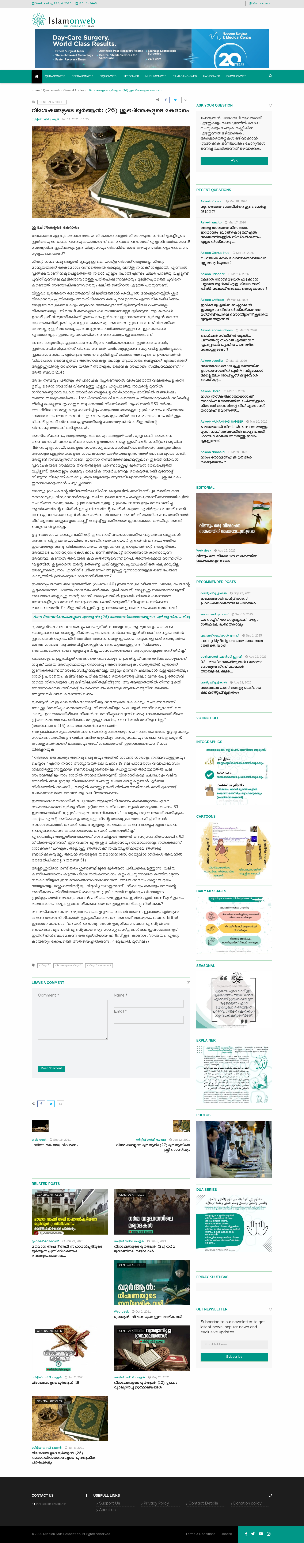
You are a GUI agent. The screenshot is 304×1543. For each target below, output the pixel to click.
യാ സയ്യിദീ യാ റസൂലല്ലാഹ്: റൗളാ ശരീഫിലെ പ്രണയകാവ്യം (229, 622)
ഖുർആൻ (44, 965)
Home (36, 90)
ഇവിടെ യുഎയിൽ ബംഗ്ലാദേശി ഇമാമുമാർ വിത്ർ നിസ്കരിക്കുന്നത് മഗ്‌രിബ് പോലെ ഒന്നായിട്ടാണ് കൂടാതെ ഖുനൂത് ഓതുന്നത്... (234, 313)
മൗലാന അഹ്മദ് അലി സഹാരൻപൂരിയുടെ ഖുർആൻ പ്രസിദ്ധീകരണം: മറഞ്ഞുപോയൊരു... (67, 1252)
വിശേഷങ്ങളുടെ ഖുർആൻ (68, 965)
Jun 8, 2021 (74, 1447)
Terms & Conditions (201, 1534)
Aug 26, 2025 (255, 656)
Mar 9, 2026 (237, 452)
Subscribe (234, 1357)
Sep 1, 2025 (252, 635)
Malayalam (260, 3)
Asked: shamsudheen (217, 331)
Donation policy (247, 1503)
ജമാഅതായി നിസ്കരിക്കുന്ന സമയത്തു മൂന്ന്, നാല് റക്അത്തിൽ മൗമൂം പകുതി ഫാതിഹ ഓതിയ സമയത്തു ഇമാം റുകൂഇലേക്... (234, 434)
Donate (226, 1534)
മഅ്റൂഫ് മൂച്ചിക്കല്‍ (214, 594)
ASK (234, 161)
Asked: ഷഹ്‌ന (211, 223)
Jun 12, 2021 (179, 1139)
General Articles (73, 90)
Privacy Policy (156, 1503)
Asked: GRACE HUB (215, 253)
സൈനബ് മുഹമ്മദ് (214, 615)
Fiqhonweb (108, 76)
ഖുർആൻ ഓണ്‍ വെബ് (99, 965)
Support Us (109, 1503)
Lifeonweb (131, 76)
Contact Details (203, 1503)
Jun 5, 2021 (156, 1241)
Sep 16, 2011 (60, 1139)
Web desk (39, 1140)
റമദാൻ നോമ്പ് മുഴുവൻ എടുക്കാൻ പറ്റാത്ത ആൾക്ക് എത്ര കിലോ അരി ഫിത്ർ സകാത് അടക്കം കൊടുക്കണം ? (234, 285)
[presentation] (70, 1049)
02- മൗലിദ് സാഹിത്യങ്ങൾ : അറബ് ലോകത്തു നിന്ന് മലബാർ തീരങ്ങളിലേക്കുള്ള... (231, 667)
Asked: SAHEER (212, 300)
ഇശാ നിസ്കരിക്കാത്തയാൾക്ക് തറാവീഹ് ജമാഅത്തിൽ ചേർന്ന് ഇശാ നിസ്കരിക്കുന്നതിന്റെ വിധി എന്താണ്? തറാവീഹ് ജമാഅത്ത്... (233, 404)
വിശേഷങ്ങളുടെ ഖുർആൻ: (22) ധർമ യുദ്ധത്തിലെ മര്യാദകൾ (144, 1249)
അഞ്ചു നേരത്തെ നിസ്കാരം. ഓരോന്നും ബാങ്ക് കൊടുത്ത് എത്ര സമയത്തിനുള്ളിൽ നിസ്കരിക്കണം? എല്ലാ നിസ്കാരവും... (231, 235)
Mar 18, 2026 (236, 201)
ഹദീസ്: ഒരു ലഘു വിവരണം (55, 1145)
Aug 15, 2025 (224, 550)
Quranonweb (55, 76)
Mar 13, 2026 (237, 299)
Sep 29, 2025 (240, 593)
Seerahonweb (82, 76)
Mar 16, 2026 (243, 253)
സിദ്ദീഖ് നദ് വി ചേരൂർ (129, 1378)
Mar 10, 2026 (256, 421)
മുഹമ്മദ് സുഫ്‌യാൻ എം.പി (220, 636)
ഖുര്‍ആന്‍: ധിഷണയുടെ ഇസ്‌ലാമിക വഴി (148, 1317)
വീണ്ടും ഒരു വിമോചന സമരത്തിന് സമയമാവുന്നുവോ (227, 559)
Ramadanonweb (185, 76)
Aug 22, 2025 (240, 682)
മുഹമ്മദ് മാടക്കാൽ (45, 1242)
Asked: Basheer (213, 275)
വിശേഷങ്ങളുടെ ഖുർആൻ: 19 (55, 1383)
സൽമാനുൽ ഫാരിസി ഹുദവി (221, 657)
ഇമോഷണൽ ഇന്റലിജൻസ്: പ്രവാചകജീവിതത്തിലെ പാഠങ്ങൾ (228, 601)
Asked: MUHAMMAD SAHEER (222, 422)
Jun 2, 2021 (74, 1377)
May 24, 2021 (159, 1377)
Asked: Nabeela (213, 453)
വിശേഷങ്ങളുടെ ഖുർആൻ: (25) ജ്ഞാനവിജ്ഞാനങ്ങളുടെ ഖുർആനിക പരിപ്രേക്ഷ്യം (63, 1458)
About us (107, 1510)
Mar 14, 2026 (238, 274)
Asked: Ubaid (211, 392)
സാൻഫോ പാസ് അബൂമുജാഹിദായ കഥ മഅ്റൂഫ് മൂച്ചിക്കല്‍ (231, 690)
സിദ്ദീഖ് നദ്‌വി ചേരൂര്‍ (45, 119)
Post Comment (51, 1069)
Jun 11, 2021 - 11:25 (75, 119)
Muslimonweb (155, 76)
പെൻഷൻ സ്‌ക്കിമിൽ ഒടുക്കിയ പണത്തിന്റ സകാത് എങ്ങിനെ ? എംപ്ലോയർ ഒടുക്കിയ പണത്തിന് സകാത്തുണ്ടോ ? (227, 343)
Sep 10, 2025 (242, 614)
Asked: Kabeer (212, 202)
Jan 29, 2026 (72, 1241)
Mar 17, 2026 (235, 222)
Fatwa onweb (236, 76)
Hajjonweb (211, 76)
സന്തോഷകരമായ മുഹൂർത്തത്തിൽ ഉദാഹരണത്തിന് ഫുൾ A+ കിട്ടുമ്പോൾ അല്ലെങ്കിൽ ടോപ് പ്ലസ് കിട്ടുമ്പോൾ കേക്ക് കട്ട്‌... (232, 373)
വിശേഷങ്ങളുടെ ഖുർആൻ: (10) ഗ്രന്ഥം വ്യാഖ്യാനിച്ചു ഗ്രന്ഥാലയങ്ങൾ (145, 1385)
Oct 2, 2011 (141, 1311)
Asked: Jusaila (212, 361)
